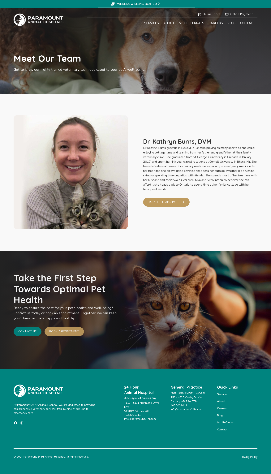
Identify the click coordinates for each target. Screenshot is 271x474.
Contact (247, 23)
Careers (216, 23)
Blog (220, 415)
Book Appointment (64, 332)
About (169, 23)
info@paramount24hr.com (140, 419)
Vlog (231, 23)
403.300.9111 (132, 415)
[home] (41, 20)
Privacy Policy (249, 457)
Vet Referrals (191, 23)
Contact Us (27, 332)
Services (151, 23)
